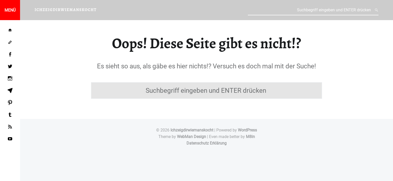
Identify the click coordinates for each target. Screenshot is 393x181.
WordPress (247, 130)
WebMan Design (191, 136)
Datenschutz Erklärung (206, 143)
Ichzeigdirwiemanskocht (191, 130)
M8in (250, 136)
